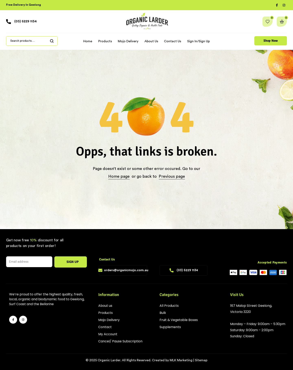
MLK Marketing (181, 360)
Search (52, 41)
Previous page (172, 176)
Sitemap (201, 360)
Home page (119, 176)
